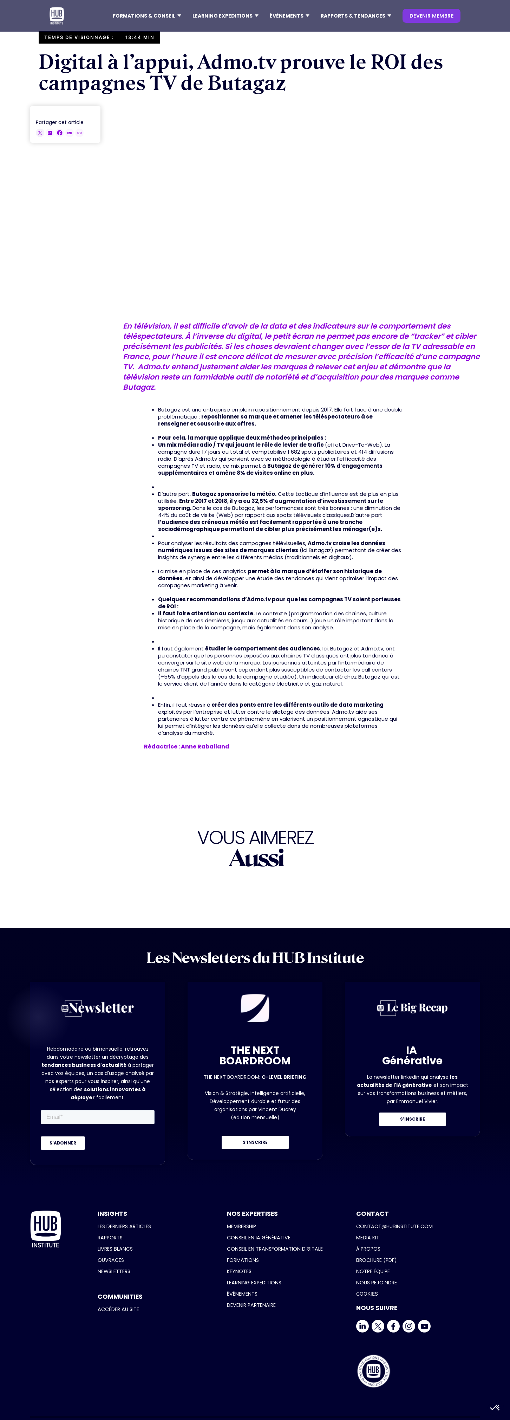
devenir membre (431, 15)
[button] (147, 15)
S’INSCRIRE (255, 1142)
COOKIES (367, 1294)
